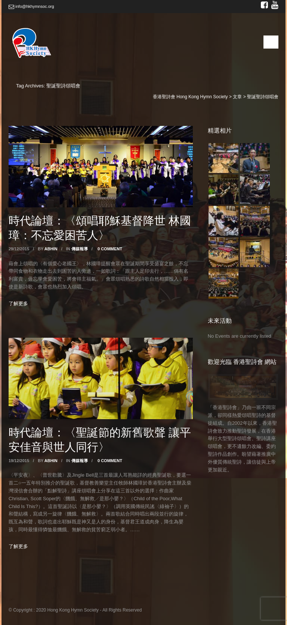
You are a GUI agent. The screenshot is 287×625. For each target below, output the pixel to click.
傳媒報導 (79, 249)
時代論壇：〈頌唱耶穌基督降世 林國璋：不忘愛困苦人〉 (100, 227)
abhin (51, 249)
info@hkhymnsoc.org (31, 6)
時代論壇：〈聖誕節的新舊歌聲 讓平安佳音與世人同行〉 (100, 439)
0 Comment (110, 249)
